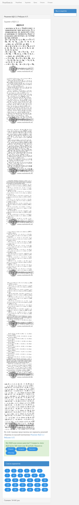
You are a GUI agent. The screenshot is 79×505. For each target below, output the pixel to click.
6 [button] (39, 471)
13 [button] (8, 480)
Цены (35, 2)
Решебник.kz (7, 3)
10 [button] (27, 475)
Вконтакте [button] (32, 449)
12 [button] (42, 475)
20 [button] (15, 485)
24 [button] (45, 485)
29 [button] (37, 490)
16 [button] (30, 480)
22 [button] (30, 485)
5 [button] (33, 471)
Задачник (28, 2)
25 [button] (8, 490)
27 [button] (23, 490)
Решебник (19, 2)
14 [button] (15, 480)
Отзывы (50, 2)
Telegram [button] (10, 449)
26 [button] (15, 490)
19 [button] (8, 485)
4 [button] (26, 471)
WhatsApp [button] (11, 453)
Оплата (42, 2)
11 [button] (34, 475)
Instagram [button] (21, 449)
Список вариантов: (13, 464)
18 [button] (45, 480)
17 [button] (37, 480)
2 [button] (13, 471)
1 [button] (7, 471)
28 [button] (30, 490)
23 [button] (37, 485)
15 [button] (23, 480)
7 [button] (7, 475)
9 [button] (20, 475)
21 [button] (23, 485)
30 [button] (45, 490)
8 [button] (13, 475)
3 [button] (20, 471)
